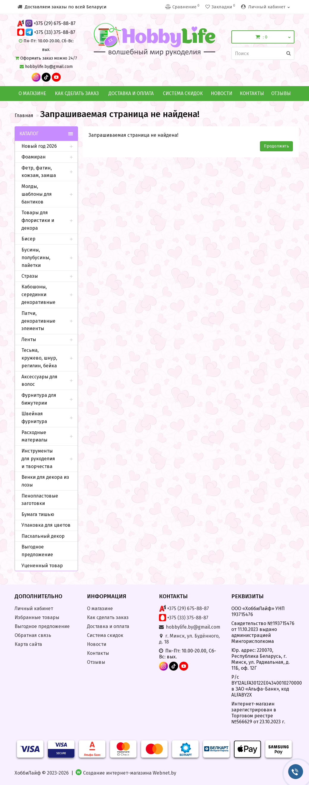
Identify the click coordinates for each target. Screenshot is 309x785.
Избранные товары (37, 617)
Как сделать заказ (77, 93)
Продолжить (276, 146)
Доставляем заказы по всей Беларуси (62, 7)
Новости (221, 93)
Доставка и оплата (131, 93)
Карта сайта (28, 644)
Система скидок (183, 93)
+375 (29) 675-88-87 (55, 23)
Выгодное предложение (42, 626)
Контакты (252, 93)
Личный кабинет (34, 608)
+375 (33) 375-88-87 (54, 32)
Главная (24, 115)
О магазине (32, 93)
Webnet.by (164, 773)
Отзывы (281, 93)
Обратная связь (33, 635)
